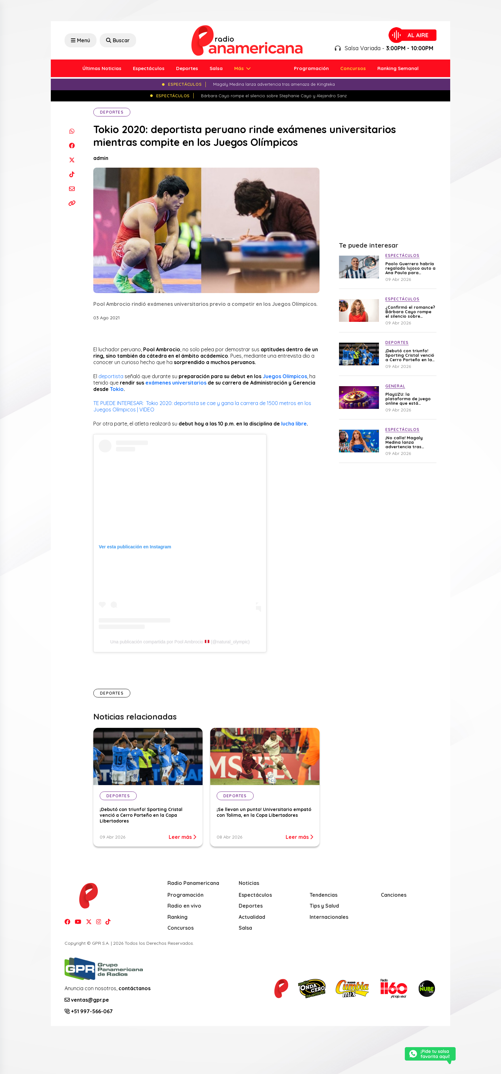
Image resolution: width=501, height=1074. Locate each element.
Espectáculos (149, 68)
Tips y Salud (324, 906)
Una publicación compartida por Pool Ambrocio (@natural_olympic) (180, 641)
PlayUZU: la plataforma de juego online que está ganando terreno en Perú (408, 398)
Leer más (182, 837)
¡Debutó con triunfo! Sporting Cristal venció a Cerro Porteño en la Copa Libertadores (141, 815)
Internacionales (329, 917)
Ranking (177, 917)
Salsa (216, 68)
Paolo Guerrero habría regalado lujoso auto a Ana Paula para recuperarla (410, 268)
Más (239, 68)
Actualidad (252, 917)
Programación (311, 68)
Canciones (393, 895)
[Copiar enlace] (72, 203)
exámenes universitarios (175, 382)
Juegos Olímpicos (285, 376)
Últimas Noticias (101, 68)
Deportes (187, 68)
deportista (110, 376)
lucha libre (294, 423)
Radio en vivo (184, 906)
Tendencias (323, 895)
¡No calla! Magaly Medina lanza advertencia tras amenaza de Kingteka (408, 442)
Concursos (353, 68)
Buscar (118, 40)
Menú (80, 40)
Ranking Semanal (398, 68)
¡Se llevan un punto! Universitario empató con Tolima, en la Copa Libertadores (264, 812)
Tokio (117, 389)
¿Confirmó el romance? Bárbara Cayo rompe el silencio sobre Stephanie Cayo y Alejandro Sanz (410, 311)
